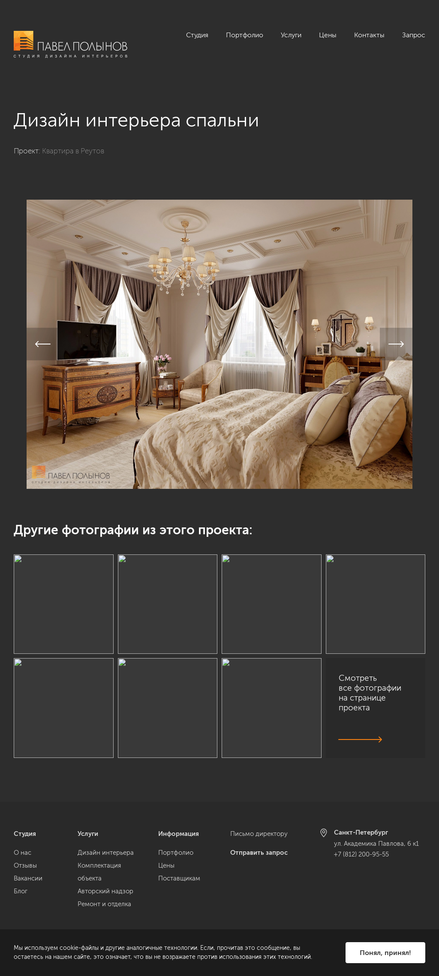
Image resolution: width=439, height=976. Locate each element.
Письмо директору (259, 834)
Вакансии (28, 878)
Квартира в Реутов (73, 141)
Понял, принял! (385, 953)
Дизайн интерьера (106, 852)
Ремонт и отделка (104, 904)
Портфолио (244, 35)
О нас (22, 852)
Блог (20, 891)
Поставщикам (179, 878)
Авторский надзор (105, 891)
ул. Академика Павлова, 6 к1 (376, 843)
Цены (328, 35)
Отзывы (25, 865)
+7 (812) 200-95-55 (361, 854)
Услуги (291, 35)
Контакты (369, 35)
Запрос (413, 35)
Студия (197, 35)
